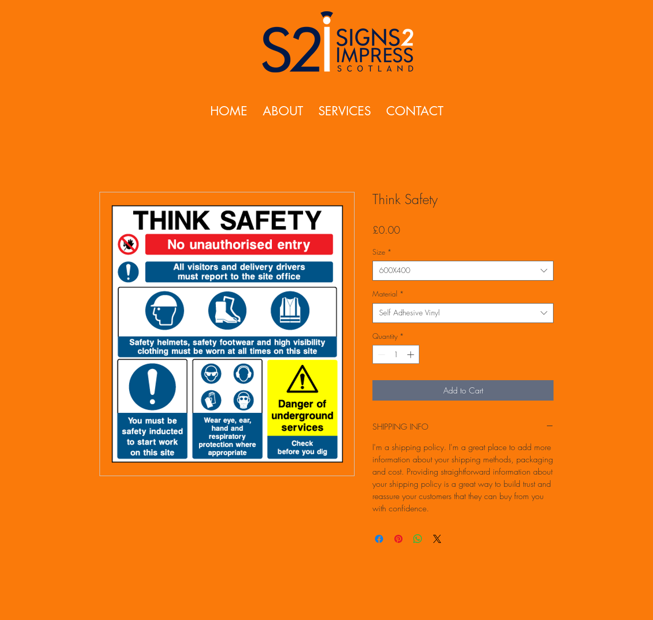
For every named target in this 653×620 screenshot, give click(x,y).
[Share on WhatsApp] (418, 539)
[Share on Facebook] (379, 539)
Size (382, 252)
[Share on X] (437, 539)
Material (388, 294)
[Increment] (411, 354)
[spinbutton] (396, 354)
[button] (345, 111)
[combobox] (463, 271)
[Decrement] (380, 354)
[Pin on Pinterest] (398, 539)
